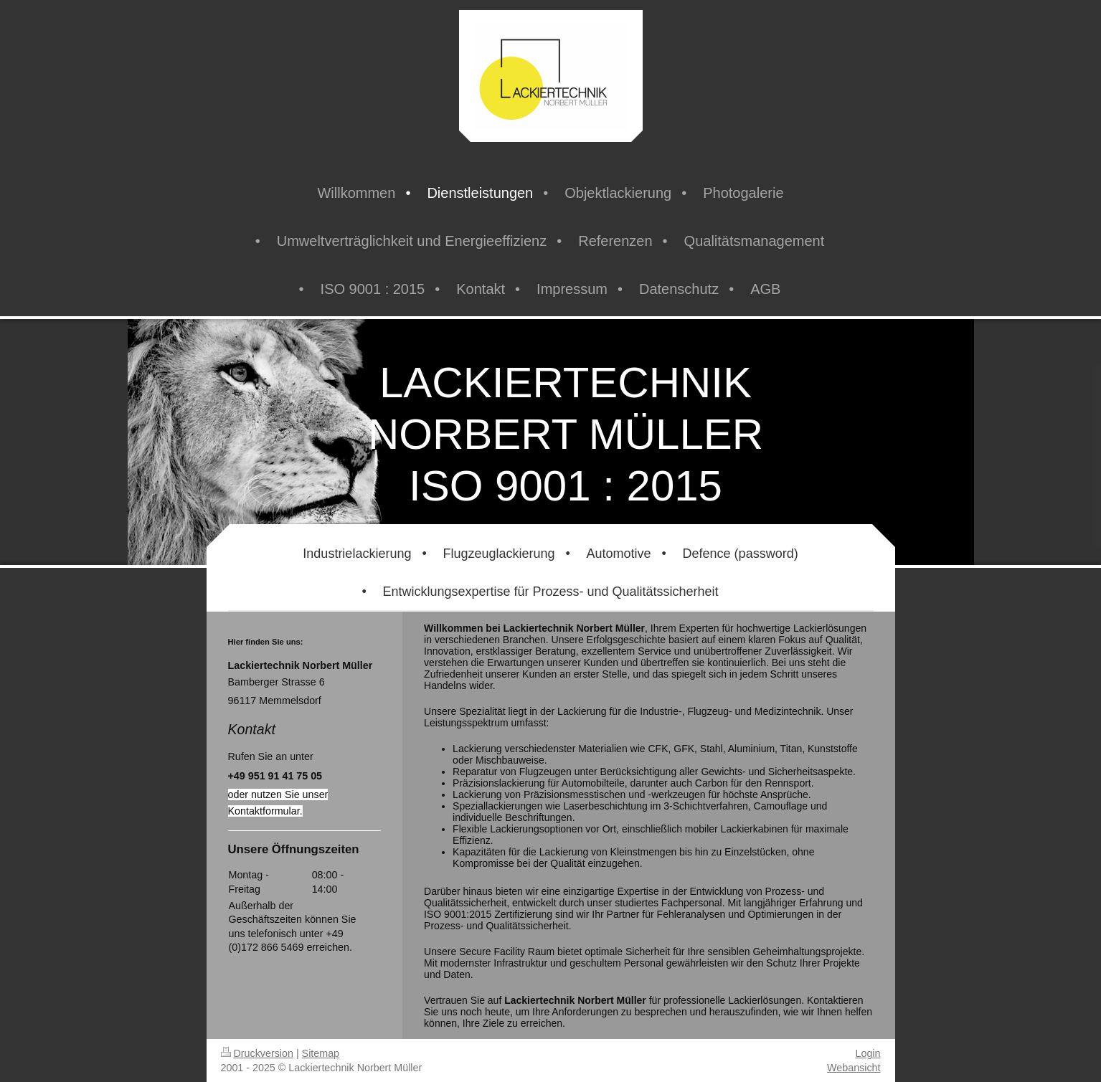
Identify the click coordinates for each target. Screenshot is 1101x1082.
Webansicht (853, 1067)
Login (868, 1053)
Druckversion (257, 1053)
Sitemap (320, 1053)
